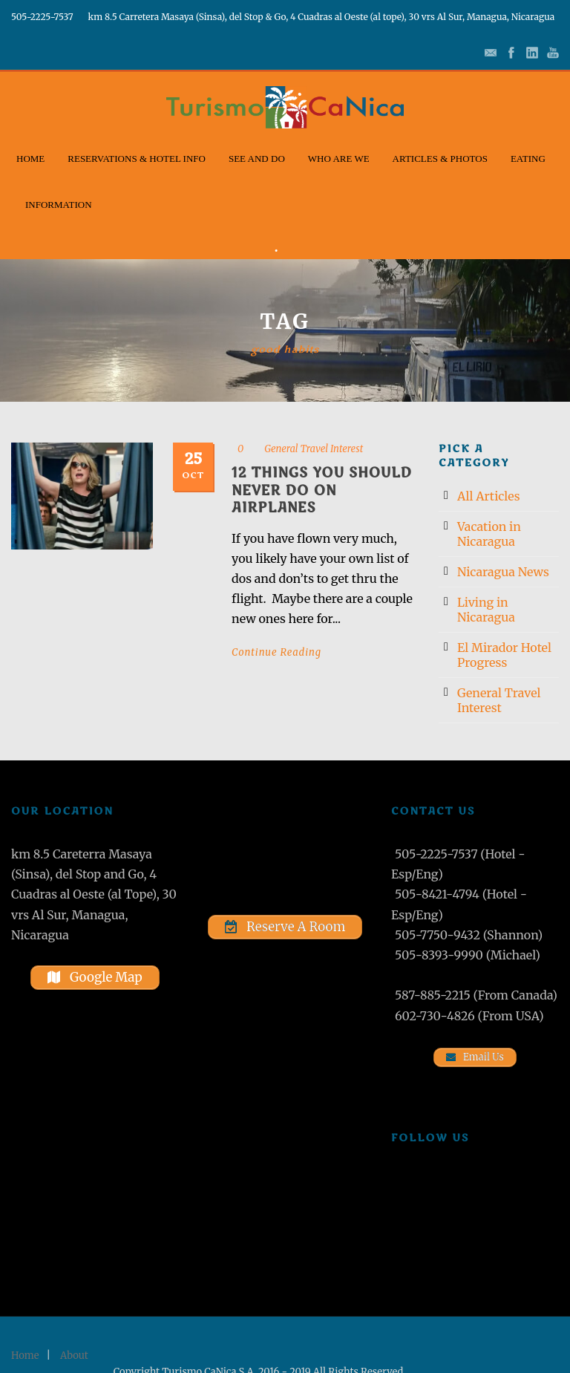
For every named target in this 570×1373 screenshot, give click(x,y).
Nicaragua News (503, 571)
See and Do (257, 158)
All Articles (488, 496)
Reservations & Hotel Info (137, 158)
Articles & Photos (440, 158)
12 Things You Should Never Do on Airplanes (322, 490)
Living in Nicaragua (486, 609)
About (74, 1355)
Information (58, 204)
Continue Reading (276, 652)
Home (30, 158)
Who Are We (339, 158)
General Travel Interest (313, 449)
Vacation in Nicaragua (489, 534)
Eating (528, 158)
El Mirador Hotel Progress (504, 655)
